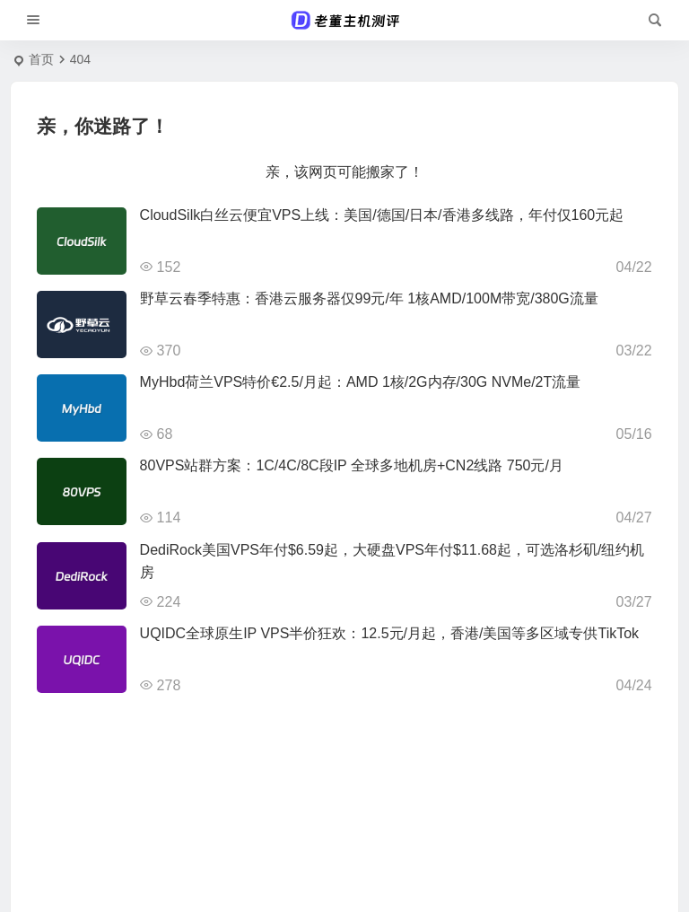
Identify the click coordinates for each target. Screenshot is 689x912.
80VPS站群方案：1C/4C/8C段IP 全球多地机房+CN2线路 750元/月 (351, 465)
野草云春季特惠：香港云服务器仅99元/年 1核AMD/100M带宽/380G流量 (369, 298)
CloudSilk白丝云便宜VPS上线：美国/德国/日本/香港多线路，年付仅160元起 (382, 215)
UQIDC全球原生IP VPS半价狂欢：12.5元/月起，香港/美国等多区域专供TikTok (390, 633)
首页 (41, 59)
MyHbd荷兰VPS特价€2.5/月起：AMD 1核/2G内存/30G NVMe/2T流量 (360, 382)
